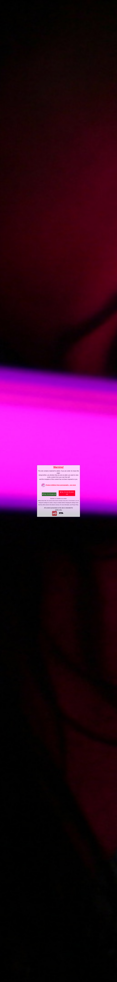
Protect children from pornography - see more (58, 485)
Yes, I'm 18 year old (49, 494)
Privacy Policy (75, 504)
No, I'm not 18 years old (67, 493)
